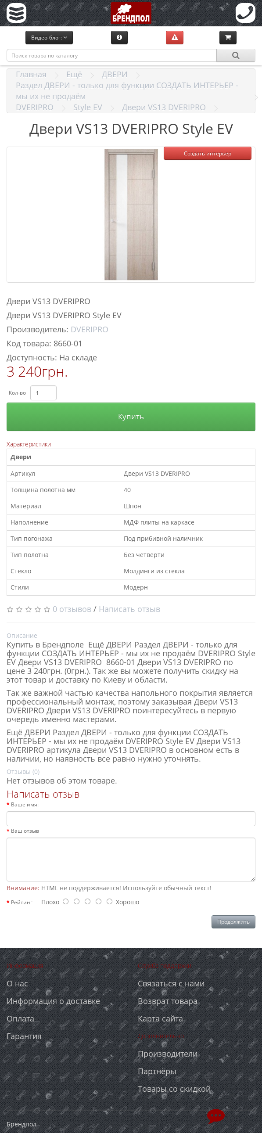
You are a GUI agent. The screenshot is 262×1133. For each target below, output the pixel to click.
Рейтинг (21, 902)
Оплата (20, 1018)
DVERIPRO (35, 107)
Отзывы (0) (23, 771)
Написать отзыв (129, 609)
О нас (17, 983)
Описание (22, 635)
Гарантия (24, 1036)
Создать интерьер (207, 153)
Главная (31, 74)
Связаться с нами (171, 983)
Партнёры (157, 1071)
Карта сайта (160, 1018)
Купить (131, 416)
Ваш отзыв (25, 830)
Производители (167, 1053)
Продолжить (233, 921)
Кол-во (17, 392)
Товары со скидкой (174, 1088)
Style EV (87, 107)
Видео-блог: (49, 37)
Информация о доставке (53, 1001)
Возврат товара (167, 1001)
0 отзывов (72, 609)
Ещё (74, 74)
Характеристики (29, 444)
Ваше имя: (25, 804)
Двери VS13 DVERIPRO (164, 107)
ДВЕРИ (115, 74)
